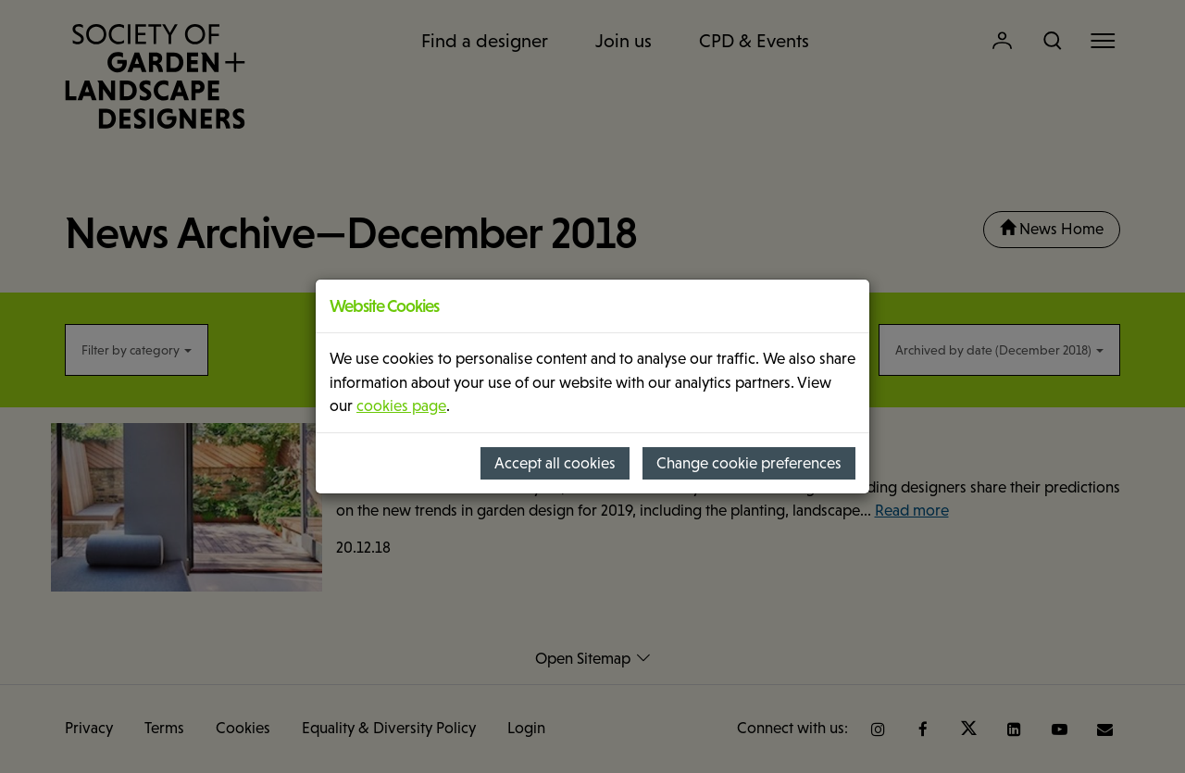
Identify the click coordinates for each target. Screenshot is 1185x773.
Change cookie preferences (749, 463)
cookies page (401, 406)
